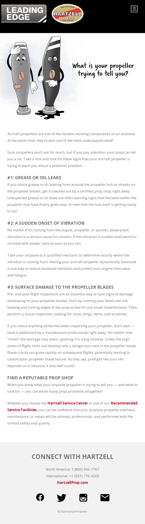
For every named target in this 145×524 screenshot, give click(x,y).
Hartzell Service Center (67, 403)
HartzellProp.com (72, 482)
